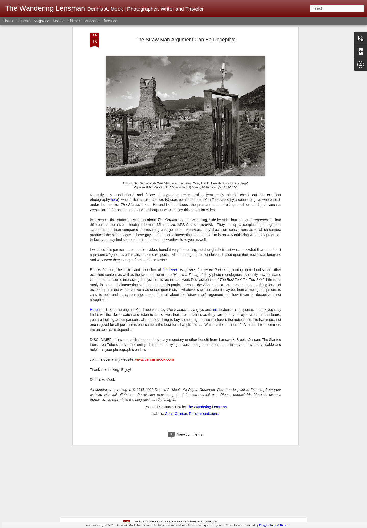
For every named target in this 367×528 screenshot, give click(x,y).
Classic (8, 21)
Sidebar (74, 21)
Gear (169, 344)
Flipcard (24, 21)
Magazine (41, 21)
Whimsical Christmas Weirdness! (162, 464)
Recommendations (204, 344)
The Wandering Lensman (207, 337)
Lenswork (170, 200)
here (114, 130)
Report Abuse (278, 525)
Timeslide (109, 21)
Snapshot (91, 21)
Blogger (264, 525)
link (215, 240)
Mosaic (58, 21)
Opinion (181, 344)
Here (94, 240)
